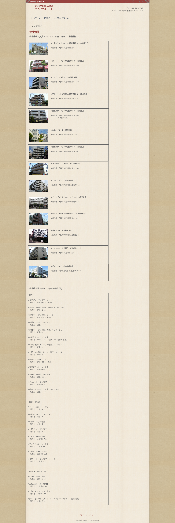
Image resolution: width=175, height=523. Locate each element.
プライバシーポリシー (87, 515)
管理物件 (47, 18)
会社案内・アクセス (61, 18)
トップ (30, 26)
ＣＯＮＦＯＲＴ (50, 11)
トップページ (35, 18)
